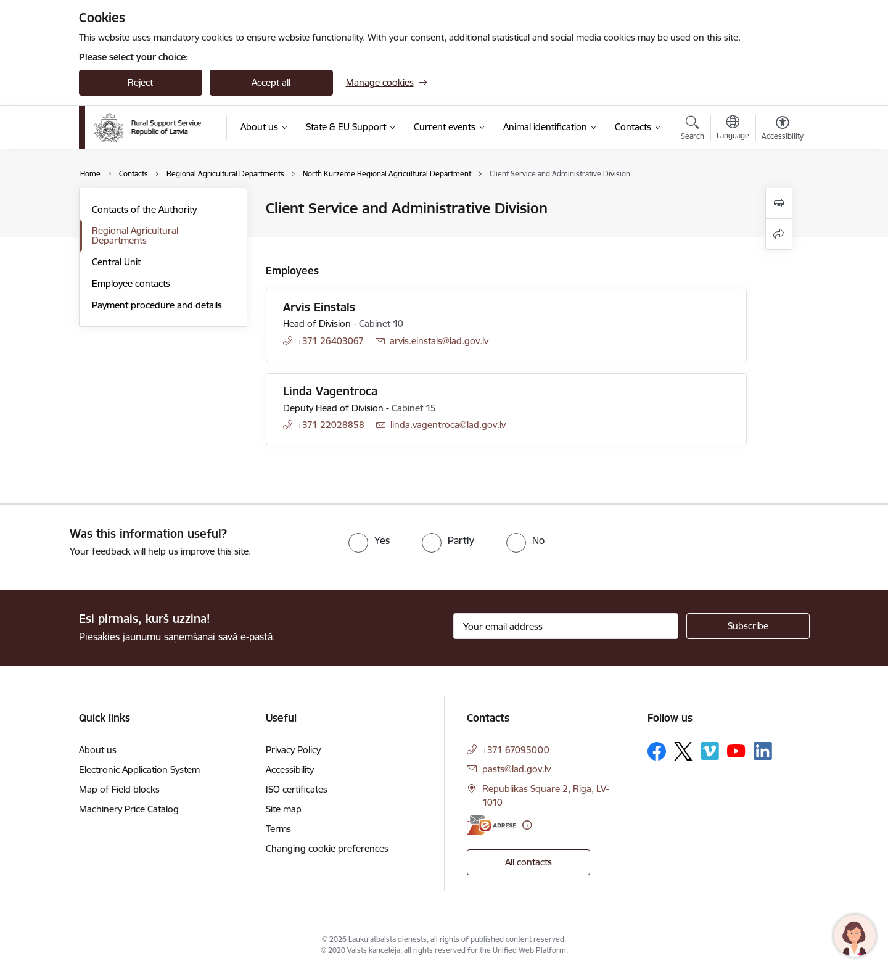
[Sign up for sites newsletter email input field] (565, 626)
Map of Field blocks (119, 789)
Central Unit (116, 262)
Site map (284, 809)
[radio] (369, 540)
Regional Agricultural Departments (135, 235)
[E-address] (491, 825)
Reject (140, 82)
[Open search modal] (692, 129)
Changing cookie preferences (327, 848)
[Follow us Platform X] (683, 751)
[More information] (527, 825)
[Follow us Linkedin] (763, 751)
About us (98, 750)
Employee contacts (131, 283)
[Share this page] (779, 234)
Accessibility (290, 769)
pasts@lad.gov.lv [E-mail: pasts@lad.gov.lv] (516, 769)
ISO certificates (296, 789)
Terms (278, 829)
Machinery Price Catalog (129, 809)
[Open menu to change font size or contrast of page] (782, 129)
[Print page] (779, 203)
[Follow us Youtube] (736, 750)
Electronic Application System (139, 769)
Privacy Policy (293, 750)
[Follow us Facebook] (657, 751)
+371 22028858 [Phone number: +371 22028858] (330, 425)
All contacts (528, 862)
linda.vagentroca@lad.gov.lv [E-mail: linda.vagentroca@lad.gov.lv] (448, 425)
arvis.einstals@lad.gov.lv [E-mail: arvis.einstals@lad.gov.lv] (439, 341)
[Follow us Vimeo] (710, 751)
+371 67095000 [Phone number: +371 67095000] (515, 750)
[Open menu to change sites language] (732, 129)
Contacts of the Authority (144, 209)
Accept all (271, 82)
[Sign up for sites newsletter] (748, 626)
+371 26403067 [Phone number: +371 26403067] (330, 341)
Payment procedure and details (157, 305)
